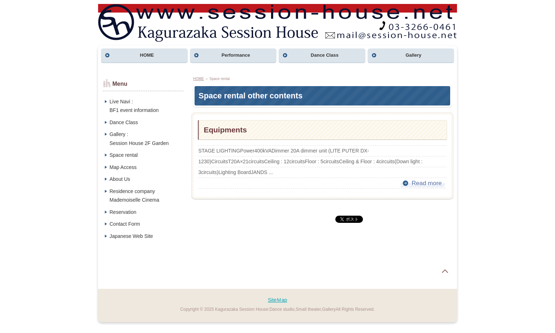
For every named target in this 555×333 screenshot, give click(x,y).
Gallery (413, 55)
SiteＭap (277, 300)
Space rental (123, 155)
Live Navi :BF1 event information (134, 106)
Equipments (225, 130)
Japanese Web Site (131, 236)
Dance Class (325, 55)
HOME (147, 55)
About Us (119, 179)
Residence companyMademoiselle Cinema (134, 195)
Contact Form (124, 224)
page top (444, 271)
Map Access (122, 167)
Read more (426, 183)
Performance (235, 55)
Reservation (122, 212)
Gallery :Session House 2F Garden (139, 138)
